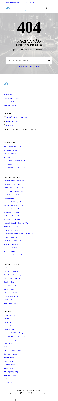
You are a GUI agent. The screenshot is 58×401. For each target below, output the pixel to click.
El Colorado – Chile (10, 285)
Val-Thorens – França (10, 379)
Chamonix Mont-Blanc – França (13, 333)
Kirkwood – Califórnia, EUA (12, 219)
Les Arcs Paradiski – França (12, 350)
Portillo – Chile (8, 300)
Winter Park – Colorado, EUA (13, 255)
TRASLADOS (8, 157)
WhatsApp (9, 125)
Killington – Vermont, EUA (12, 216)
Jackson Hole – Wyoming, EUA (13, 205)
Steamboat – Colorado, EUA (12, 241)
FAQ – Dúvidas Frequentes (12, 98)
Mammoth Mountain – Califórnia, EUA (16, 223)
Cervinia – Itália (9, 329)
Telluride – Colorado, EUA (12, 244)
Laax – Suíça (8, 343)
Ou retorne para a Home (29, 66)
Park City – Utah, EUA (11, 237)
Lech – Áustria (8, 347)
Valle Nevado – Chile (10, 303)
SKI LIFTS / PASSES (10, 150)
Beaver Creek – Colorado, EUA (13, 188)
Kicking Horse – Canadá (11, 212)
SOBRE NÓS (8, 94)
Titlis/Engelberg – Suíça (11, 372)
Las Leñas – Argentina (10, 292)
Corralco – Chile (9, 282)
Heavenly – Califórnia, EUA (12, 202)
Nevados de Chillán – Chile (12, 296)
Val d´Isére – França (10, 375)
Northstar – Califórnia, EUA (12, 230)
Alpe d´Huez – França (10, 315)
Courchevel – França (10, 340)
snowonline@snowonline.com (16, 117)
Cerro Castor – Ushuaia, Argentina (14, 275)
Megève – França (9, 361)
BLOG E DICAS (9, 102)
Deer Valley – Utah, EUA (11, 195)
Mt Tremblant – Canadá (11, 226)
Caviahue (7, 268)
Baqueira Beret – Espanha (12, 326)
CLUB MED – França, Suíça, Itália (14, 336)
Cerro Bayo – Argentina (11, 271)
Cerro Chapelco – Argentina (12, 278)
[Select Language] (8, 400)
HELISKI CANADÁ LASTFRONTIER (16, 168)
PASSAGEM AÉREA (10, 153)
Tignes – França (9, 368)
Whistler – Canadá (9, 251)
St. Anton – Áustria (10, 364)
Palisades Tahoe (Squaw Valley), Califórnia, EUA (19, 233)
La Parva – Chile (9, 289)
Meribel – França (9, 357)
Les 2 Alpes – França (10, 354)
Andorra (6, 319)
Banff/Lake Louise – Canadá (12, 184)
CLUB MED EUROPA (11, 164)
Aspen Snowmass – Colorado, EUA (14, 181)
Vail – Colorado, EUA (10, 248)
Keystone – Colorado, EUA (12, 209)
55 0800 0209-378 (12, 121)
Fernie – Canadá (9, 198)
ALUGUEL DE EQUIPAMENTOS (14, 160)
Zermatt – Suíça (8, 382)
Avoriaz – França (9, 322)
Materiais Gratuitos (10, 105)
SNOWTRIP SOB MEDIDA (12, 146)
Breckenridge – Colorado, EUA (13, 191)
